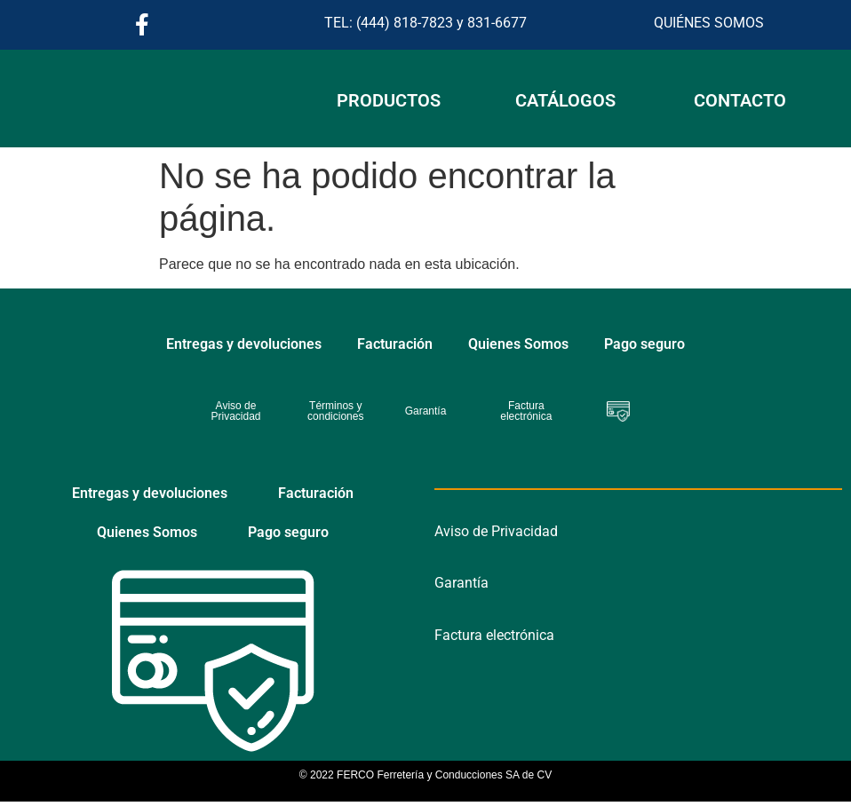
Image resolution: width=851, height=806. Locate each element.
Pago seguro (644, 344)
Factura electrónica (494, 635)
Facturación (395, 344)
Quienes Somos (518, 344)
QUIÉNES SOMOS (709, 22)
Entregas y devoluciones (244, 344)
